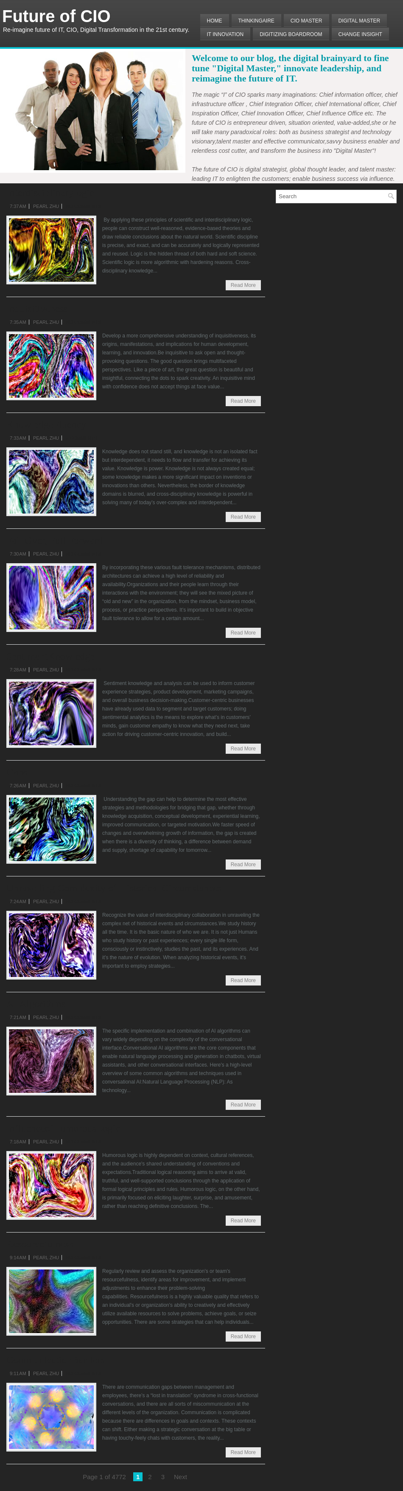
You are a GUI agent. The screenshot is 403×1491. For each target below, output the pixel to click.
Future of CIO (56, 16)
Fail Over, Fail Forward (54, 540)
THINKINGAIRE (256, 21)
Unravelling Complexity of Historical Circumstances (114, 888)
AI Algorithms (35, 1004)
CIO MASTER (306, 21)
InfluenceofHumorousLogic (63, 1128)
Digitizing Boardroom (291, 34)
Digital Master (360, 21)
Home (214, 21)
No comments (83, 206)
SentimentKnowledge (50, 656)
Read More (243, 285)
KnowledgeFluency (46, 424)
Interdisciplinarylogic (50, 193)
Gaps (16, 772)
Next (180, 1476)
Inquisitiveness (36, 308)
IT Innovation (225, 34)
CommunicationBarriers (55, 1360)
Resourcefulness (39, 1244)
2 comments (81, 438)
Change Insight (360, 34)
